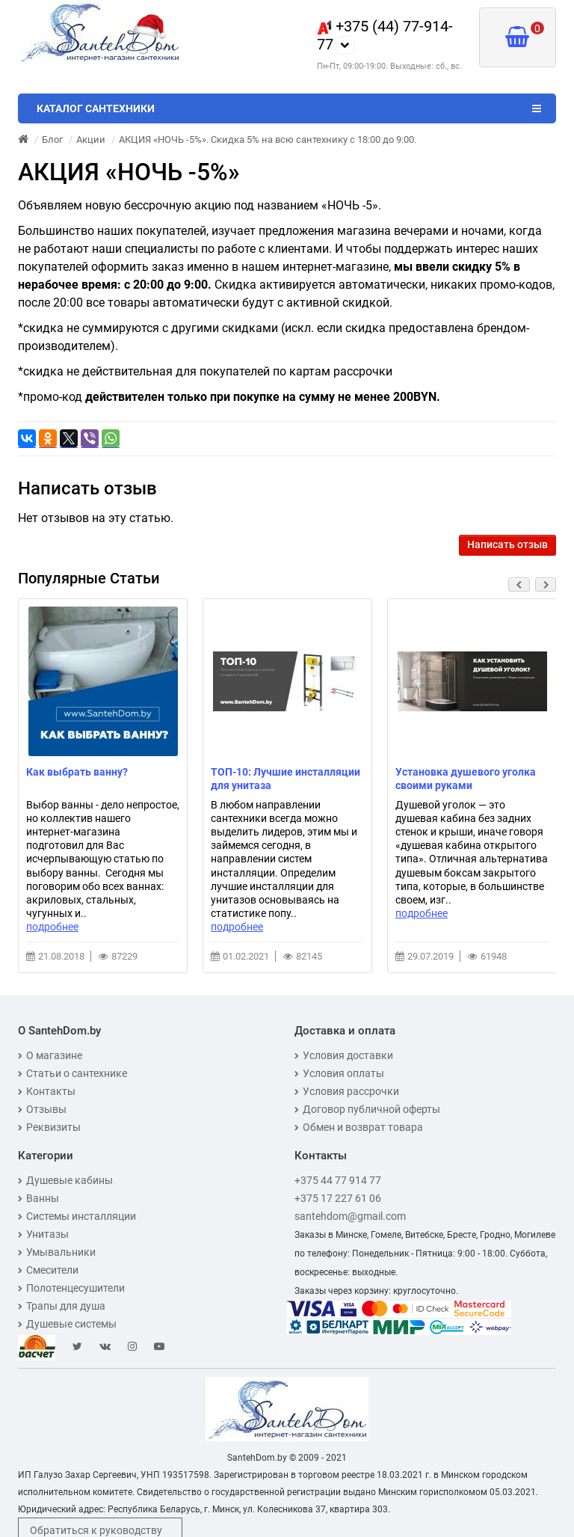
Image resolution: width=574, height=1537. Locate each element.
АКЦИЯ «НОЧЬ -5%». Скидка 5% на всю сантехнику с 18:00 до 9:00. (267, 139)
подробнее (52, 927)
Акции (90, 139)
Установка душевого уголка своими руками (465, 778)
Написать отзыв (507, 544)
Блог (52, 139)
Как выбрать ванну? (77, 772)
